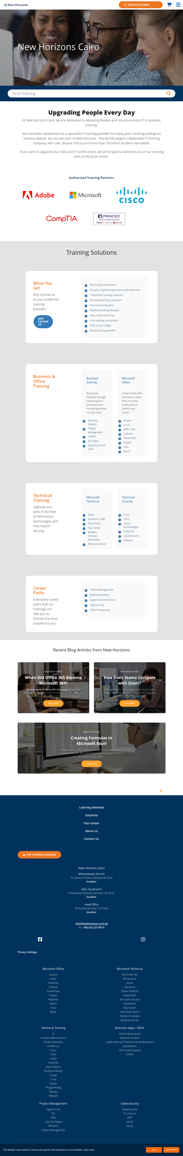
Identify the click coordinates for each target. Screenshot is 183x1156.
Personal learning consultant (106, 300)
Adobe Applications (130, 1034)
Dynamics (129, 987)
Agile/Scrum (53, 1110)
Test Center (91, 823)
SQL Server (94, 528)
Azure (91, 515)
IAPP (129, 1118)
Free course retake (100, 325)
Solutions (91, 816)
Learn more (89, 1150)
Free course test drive (102, 315)
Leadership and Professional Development (130, 1042)
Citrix (126, 519)
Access (127, 420)
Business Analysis (93, 422)
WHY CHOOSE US (42, 322)
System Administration (102, 600)
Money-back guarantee (103, 330)
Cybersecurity (131, 536)
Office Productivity (100, 610)
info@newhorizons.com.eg (91, 924)
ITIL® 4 (92, 437)
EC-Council (130, 1114)
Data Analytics (53, 1067)
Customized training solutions (106, 295)
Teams (53, 1004)
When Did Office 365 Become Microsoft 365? (53, 680)
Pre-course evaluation (102, 305)
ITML (53, 1118)
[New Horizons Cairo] (23, 5)
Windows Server (97, 544)
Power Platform (129, 991)
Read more (53, 703)
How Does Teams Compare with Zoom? (130, 680)
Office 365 (129, 429)
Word (127, 451)
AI (53, 1034)
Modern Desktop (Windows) (94, 536)
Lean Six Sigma (53, 1122)
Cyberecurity (97, 605)
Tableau (53, 1092)
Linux (53, 1079)
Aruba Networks (53, 1042)
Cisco (127, 515)
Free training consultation (104, 320)
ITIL (53, 1114)
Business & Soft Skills (96, 447)
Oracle (53, 1083)
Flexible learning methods (104, 310)
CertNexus (53, 1046)
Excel (127, 425)
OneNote (53, 983)
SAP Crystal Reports (130, 1050)
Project (128, 442)
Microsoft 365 (130, 975)
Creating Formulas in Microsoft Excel (91, 740)
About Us (91, 831)
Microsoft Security (130, 1000)
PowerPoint (130, 438)
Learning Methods (91, 808)
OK (153, 1150)
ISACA (129, 1122)
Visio (126, 447)
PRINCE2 (53, 1126)
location (91, 882)
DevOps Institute (53, 1071)
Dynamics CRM (96, 519)
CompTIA (129, 532)
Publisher (53, 1000)
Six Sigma (93, 441)
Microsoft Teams (130, 1012)
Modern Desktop (129, 1016)
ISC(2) (130, 1126)
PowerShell (129, 995)
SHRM (129, 1054)
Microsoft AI (129, 979)
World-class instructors (102, 285)
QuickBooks (129, 1046)
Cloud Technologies (131, 525)
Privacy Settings (27, 952)
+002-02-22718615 (93, 928)
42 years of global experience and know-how (115, 290)
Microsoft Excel (91, 732)
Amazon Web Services (53, 1038)
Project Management (95, 430)
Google (53, 1075)
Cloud (53, 1059)
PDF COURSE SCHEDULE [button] (39, 855)
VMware (128, 540)
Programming (53, 1088)
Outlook (128, 434)
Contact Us (91, 839)
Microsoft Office (53, 672)
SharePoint (94, 523)
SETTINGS (171, 1150)
